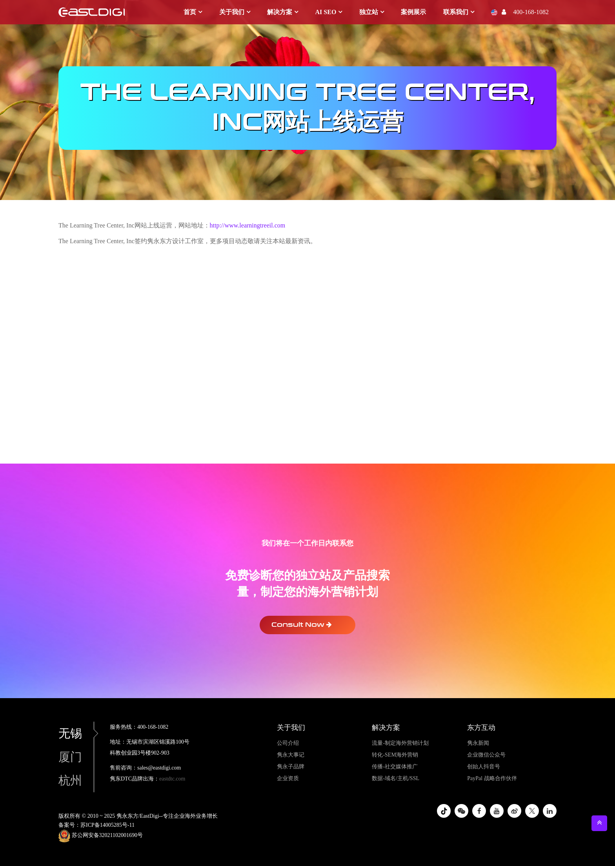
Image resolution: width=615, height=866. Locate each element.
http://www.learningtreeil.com (248, 225)
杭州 (70, 780)
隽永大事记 (290, 755)
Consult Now (301, 624)
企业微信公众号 (486, 755)
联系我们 (455, 12)
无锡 (76, 733)
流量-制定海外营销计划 (400, 743)
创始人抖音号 (483, 767)
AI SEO (326, 12)
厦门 (70, 756)
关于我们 (231, 12)
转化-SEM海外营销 (395, 755)
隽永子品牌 (290, 767)
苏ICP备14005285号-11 (107, 825)
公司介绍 (288, 743)
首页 (190, 12)
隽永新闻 (478, 743)
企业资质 (288, 778)
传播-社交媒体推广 (395, 767)
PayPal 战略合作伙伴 (492, 778)
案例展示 (413, 12)
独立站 (368, 12)
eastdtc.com (172, 779)
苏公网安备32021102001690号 (100, 836)
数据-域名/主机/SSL (395, 778)
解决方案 (279, 12)
